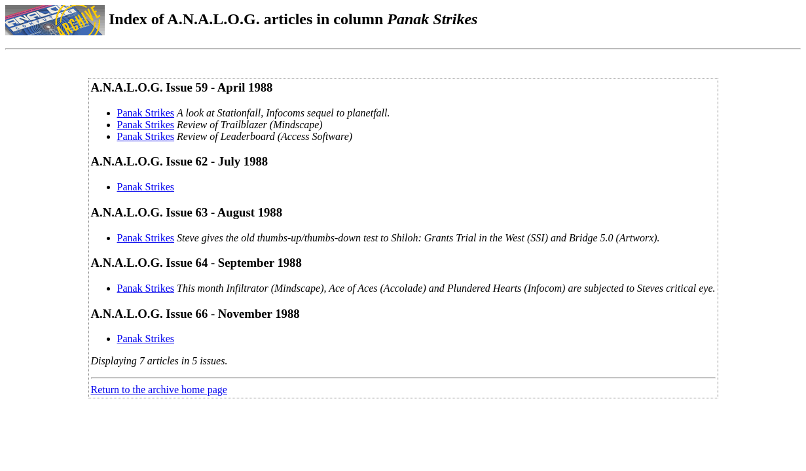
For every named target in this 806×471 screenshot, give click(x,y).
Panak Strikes (146, 112)
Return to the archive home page (159, 389)
